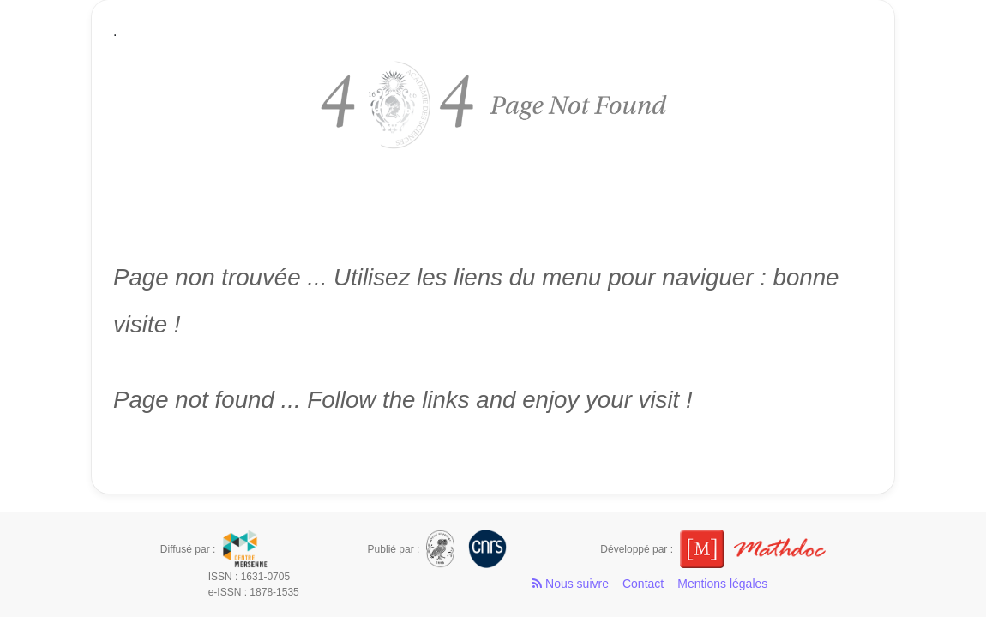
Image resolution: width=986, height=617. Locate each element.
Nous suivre (570, 583)
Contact (643, 583)
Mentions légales (722, 583)
